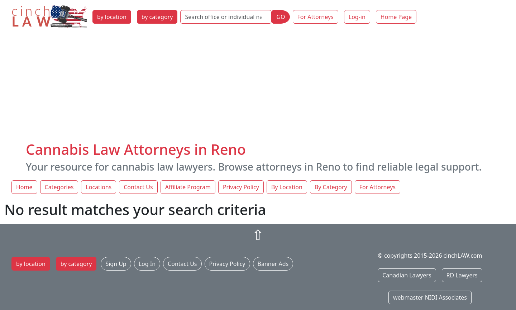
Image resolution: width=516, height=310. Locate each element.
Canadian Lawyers (406, 275)
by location (111, 17)
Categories (59, 187)
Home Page (396, 17)
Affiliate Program (188, 187)
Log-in (357, 17)
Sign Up (115, 264)
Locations (98, 187)
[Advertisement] (258, 87)
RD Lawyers (462, 275)
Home (24, 187)
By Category (331, 187)
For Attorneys (315, 17)
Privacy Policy (241, 187)
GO (280, 17)
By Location (286, 187)
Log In (147, 264)
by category (157, 17)
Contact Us (138, 187)
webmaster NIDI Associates (430, 297)
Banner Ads (273, 264)
